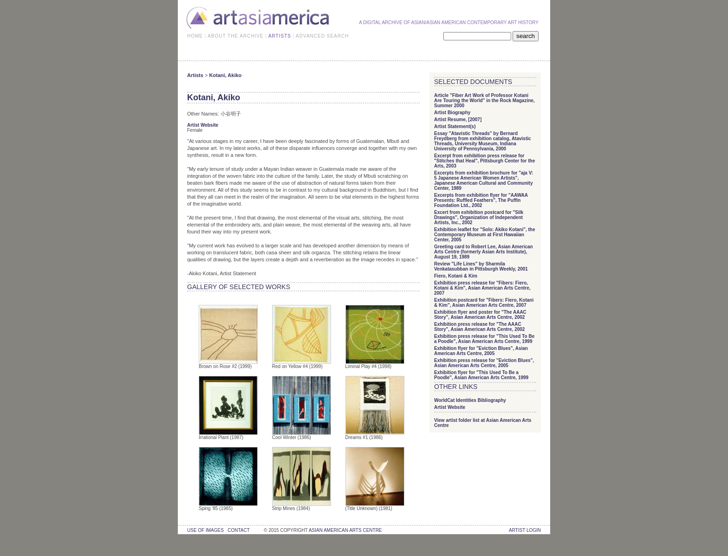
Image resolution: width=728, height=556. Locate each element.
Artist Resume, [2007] (457, 119)
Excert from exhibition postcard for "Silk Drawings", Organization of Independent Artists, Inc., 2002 (478, 217)
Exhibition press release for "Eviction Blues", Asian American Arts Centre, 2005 (484, 363)
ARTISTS (279, 36)
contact (238, 530)
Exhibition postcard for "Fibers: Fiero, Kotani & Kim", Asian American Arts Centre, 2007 (483, 302)
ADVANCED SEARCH (322, 36)
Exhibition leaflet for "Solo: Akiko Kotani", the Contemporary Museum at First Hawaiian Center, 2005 (484, 234)
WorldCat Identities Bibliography (470, 400)
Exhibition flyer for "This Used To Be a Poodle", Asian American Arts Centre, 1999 (481, 375)
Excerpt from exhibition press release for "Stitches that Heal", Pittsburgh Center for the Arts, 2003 (484, 160)
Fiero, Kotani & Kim (455, 275)
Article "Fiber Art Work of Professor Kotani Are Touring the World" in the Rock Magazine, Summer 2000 (484, 100)
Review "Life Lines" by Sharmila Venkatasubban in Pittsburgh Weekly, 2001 (481, 266)
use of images (205, 530)
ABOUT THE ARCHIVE (236, 36)
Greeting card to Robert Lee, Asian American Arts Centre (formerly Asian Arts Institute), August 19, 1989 (483, 251)
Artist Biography (452, 112)
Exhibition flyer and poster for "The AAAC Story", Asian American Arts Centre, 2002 (480, 315)
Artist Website (202, 125)
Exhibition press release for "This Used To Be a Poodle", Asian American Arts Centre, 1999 (484, 339)
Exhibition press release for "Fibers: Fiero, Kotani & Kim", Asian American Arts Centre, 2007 (482, 288)
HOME (195, 36)
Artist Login (525, 530)
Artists (195, 75)
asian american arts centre (345, 530)
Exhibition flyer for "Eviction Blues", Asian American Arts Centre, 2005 (481, 351)
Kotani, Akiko (225, 75)
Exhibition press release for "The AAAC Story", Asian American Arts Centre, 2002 (479, 327)
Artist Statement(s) (454, 126)
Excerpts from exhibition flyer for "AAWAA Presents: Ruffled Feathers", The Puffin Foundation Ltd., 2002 (481, 200)
